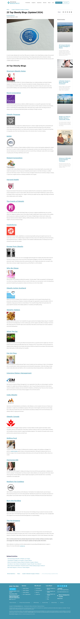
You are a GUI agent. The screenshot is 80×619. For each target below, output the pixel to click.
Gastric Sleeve (26, 588)
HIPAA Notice (36, 602)
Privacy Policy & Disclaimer (25, 602)
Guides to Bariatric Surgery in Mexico (20, 9)
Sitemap (62, 602)
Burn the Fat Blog (14, 501)
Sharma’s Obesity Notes (16, 71)
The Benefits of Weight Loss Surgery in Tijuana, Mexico (20, 560)
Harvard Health (13, 180)
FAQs (48, 597)
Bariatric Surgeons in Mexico (51, 589)
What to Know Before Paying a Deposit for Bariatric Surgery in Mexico (23, 562)
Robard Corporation (14, 158)
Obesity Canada (13, 416)
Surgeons (33, 2)
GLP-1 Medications (26, 594)
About (49, 2)
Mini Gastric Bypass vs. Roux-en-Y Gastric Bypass (18, 567)
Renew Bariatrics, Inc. (19, 606)
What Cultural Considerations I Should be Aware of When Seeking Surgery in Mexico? (26, 565)
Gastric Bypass (26, 590)
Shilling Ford (12, 438)
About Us (37, 592)
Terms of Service (12, 602)
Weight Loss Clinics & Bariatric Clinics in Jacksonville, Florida (64, 118)
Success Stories (39, 590)
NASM (9, 136)
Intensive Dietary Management (19, 373)
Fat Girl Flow (12, 353)
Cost (53, 2)
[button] (63, 12)
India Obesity (12, 395)
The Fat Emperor (13, 521)
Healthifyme (11, 225)
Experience (39, 2)
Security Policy (45, 602)
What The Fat (12, 331)
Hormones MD (12, 460)
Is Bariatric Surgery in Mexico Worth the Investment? (64, 82)
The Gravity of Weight (15, 201)
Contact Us (38, 594)
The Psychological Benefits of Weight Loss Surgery (19, 558)
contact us (22, 546)
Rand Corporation (14, 93)
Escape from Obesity (15, 246)
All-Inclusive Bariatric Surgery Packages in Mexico (64, 46)
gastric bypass (14, 451)
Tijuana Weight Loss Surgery (51, 592)
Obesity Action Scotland (16, 288)
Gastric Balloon (26, 592)
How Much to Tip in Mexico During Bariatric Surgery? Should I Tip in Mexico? (24, 564)
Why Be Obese (12, 268)
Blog (48, 599)
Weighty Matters (13, 310)
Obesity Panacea (13, 114)
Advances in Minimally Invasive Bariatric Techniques (65, 160)
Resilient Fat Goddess (15, 482)
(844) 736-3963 (14, 586)
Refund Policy (54, 602)
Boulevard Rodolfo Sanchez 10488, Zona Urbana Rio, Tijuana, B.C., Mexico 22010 (14, 596)
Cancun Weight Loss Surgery (51, 595)
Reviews (44, 2)
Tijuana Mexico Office (13, 593)
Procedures (28, 2)
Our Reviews (38, 588)
